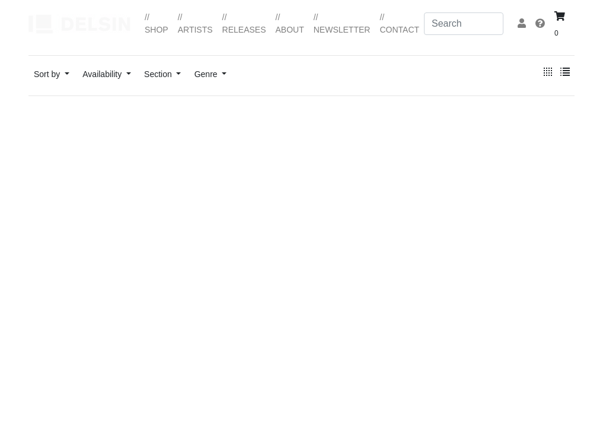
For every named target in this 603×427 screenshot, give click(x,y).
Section (159, 74)
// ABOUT (290, 23)
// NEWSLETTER (342, 23)
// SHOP (156, 23)
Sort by (48, 74)
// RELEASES (244, 23)
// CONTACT (399, 23)
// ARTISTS (195, 23)
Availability (103, 74)
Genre (207, 74)
